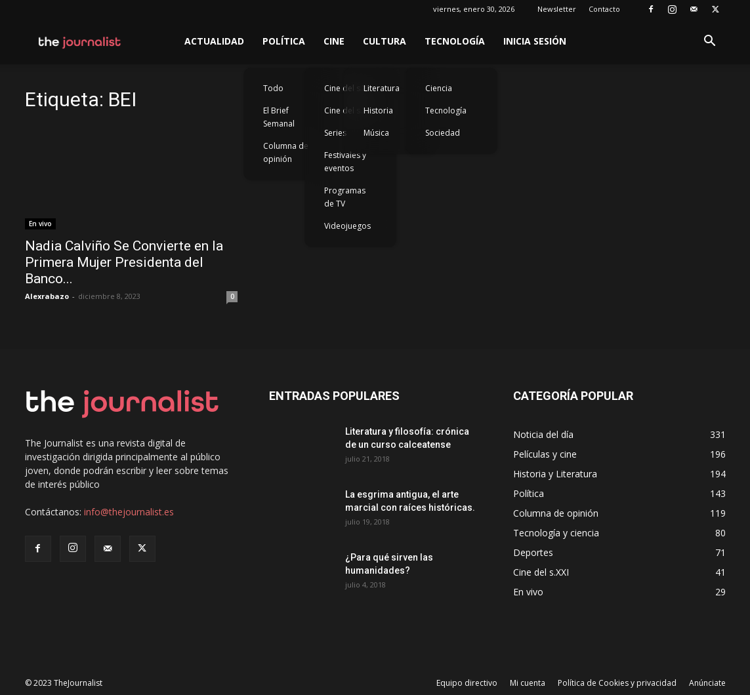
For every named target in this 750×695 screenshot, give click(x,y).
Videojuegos (347, 225)
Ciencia (438, 88)
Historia (378, 110)
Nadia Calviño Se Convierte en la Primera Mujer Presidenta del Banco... (124, 262)
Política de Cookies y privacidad (617, 682)
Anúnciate (707, 682)
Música (376, 132)
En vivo (40, 223)
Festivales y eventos (345, 161)
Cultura (384, 41)
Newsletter (556, 9)
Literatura (382, 88)
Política (283, 41)
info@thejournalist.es (129, 512)
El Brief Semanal (279, 117)
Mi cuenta (527, 682)
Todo (273, 88)
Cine (333, 41)
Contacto (604, 9)
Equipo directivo (466, 682)
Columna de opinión (285, 152)
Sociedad (442, 132)
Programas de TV (344, 197)
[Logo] (80, 41)
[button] (710, 42)
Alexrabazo (47, 296)
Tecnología (455, 41)
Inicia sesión (534, 41)
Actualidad (214, 41)
